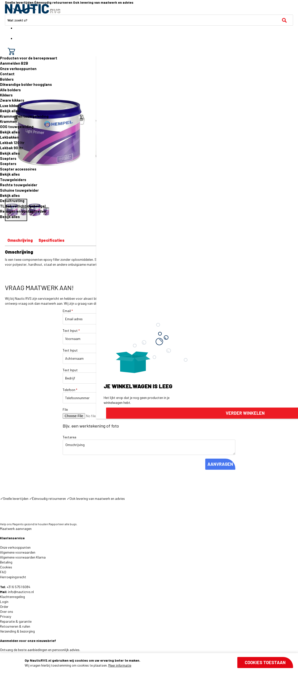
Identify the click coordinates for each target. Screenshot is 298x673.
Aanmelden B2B (14, 63)
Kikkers (6, 95)
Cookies (6, 567)
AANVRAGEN (220, 464)
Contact (7, 74)
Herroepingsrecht (13, 577)
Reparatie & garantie (16, 621)
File (65, 409)
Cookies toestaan (265, 662)
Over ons (6, 611)
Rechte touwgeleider (18, 185)
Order (4, 606)
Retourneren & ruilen (15, 626)
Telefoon (70, 390)
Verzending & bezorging (17, 631)
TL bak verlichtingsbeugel (23, 206)
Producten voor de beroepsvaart (28, 58)
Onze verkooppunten (18, 68)
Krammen (8, 121)
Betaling (6, 562)
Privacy (5, 616)
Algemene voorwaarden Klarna (23, 557)
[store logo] (32, 9)
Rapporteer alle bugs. (63, 524)
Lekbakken (9, 137)
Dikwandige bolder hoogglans (26, 84)
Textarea (69, 437)
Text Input (71, 330)
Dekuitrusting (12, 200)
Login (4, 601)
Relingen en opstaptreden (23, 211)
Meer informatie (119, 665)
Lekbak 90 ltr (11, 148)
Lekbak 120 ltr (12, 142)
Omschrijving (20, 240)
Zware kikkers (12, 100)
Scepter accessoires (18, 169)
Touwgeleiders (13, 179)
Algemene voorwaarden (17, 552)
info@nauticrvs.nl (21, 592)
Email (68, 311)
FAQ (3, 572)
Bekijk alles (10, 111)
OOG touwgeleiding (17, 126)
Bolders (7, 79)
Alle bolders (10, 90)
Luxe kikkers (10, 105)
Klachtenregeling (12, 597)
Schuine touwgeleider (19, 190)
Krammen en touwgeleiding (24, 116)
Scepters (8, 158)
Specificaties (51, 240)
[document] (159, 663)
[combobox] (149, 20)
